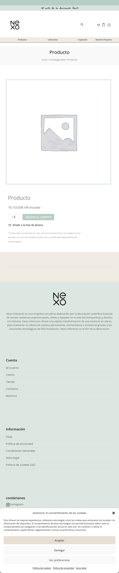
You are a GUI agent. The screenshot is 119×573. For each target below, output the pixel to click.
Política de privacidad (63, 568)
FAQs (9, 437)
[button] (113, 513)
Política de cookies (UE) (20, 465)
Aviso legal (81, 568)
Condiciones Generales (20, 451)
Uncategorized (57, 59)
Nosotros (11, 396)
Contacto (12, 389)
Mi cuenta (12, 368)
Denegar (59, 550)
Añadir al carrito (38, 217)
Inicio (44, 59)
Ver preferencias (59, 560)
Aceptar (59, 540)
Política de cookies (42, 568)
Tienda (10, 382)
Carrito (10, 375)
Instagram (16, 504)
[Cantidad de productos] (13, 217)
